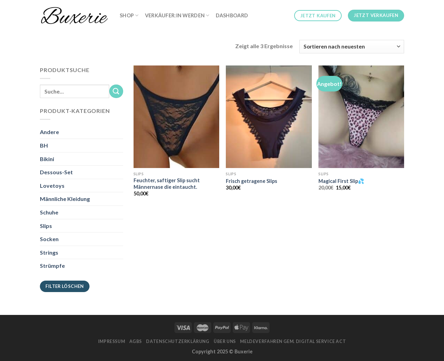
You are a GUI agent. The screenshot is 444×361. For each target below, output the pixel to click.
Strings (49, 252)
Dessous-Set (56, 172)
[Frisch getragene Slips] (268, 116)
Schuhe (49, 212)
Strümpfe (52, 265)
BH (44, 145)
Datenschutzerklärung (177, 341)
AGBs (135, 341)
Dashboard (232, 15)
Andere (49, 132)
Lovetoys (52, 185)
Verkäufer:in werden (177, 15)
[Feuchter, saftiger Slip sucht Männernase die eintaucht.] (176, 116)
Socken (49, 239)
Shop (129, 15)
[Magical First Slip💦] (361, 116)
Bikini (47, 159)
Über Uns (225, 341)
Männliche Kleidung (65, 198)
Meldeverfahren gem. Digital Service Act (293, 341)
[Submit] (116, 91)
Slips (46, 225)
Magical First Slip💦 (341, 181)
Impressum (111, 341)
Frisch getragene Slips (251, 181)
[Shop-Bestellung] (351, 46)
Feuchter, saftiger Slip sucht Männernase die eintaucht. (167, 183)
